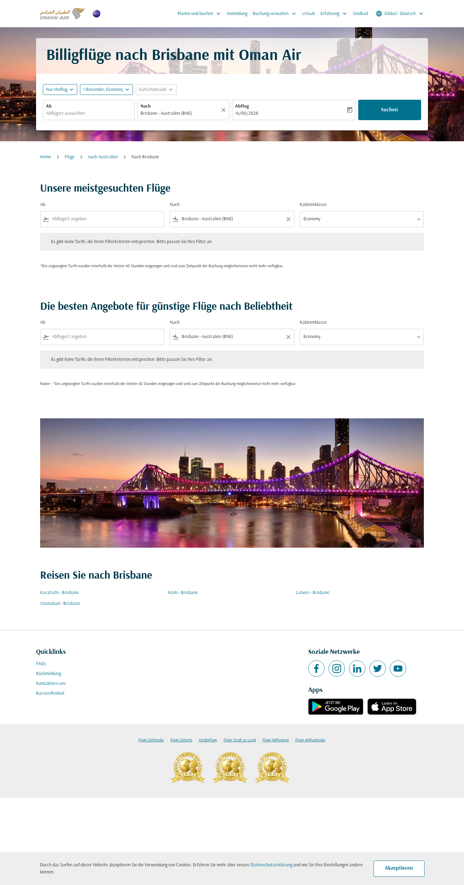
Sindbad (360, 13)
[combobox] (89, 113)
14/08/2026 (246, 113)
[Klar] (224, 110)
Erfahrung (335, 13)
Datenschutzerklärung (271, 865)
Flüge (69, 157)
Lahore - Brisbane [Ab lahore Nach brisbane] (312, 592)
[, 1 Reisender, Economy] (103, 89)
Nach (145, 106)
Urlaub (308, 13)
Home (45, 157)
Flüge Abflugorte (275, 740)
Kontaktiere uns (51, 683)
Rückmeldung (48, 673)
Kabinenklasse (313, 204)
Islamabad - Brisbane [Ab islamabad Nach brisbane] (60, 603)
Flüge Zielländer (151, 740)
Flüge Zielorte (181, 740)
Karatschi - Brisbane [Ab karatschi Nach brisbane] (59, 592)
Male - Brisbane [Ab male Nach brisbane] (183, 592)
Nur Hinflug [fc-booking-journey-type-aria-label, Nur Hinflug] (56, 89)
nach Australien (103, 157)
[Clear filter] (288, 219)
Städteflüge (208, 740)
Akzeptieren (399, 868)
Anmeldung (237, 13)
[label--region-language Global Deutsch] (400, 13)
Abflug (242, 106)
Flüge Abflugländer (310, 740)
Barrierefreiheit (50, 693)
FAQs (41, 663)
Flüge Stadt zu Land (239, 740)
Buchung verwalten (276, 13)
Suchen (389, 110)
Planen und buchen (201, 13)
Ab (49, 106)
